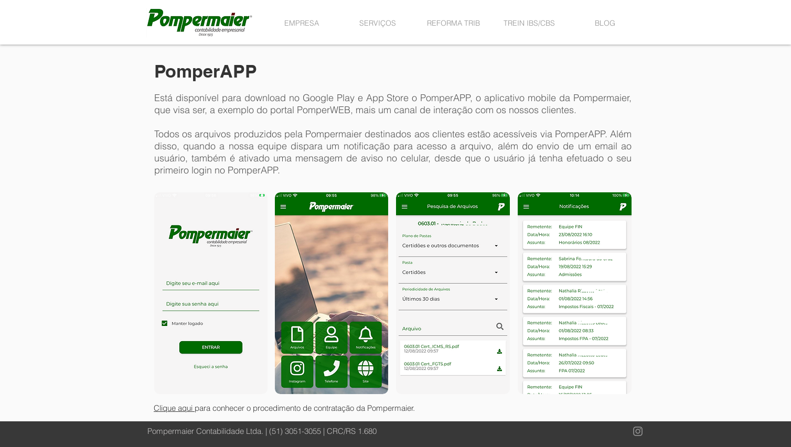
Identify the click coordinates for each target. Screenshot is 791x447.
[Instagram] (638, 431)
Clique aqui (174, 408)
